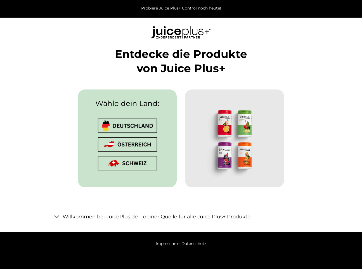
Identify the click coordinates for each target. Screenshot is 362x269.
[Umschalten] (56, 217)
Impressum (167, 243)
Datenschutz (193, 243)
